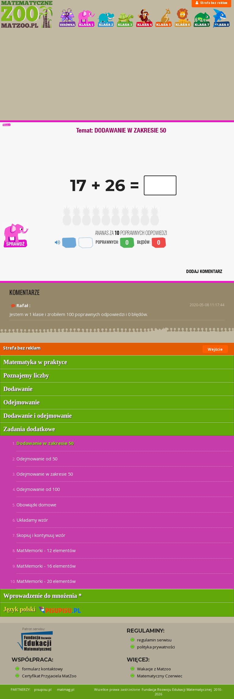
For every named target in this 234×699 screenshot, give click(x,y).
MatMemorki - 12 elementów (46, 550)
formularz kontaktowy (42, 669)
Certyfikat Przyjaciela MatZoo (49, 676)
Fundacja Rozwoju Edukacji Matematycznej (177, 689)
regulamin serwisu (154, 640)
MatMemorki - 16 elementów (46, 566)
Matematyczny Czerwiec (159, 676)
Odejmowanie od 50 (36, 459)
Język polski (42, 609)
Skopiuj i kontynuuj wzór (41, 535)
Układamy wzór (32, 520)
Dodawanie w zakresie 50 (44, 443)
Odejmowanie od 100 (38, 489)
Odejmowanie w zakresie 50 (44, 474)
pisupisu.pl (42, 689)
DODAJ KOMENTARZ (204, 271)
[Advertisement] (117, 74)
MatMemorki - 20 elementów (46, 581)
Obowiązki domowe (36, 505)
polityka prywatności (156, 647)
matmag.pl (65, 689)
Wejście (215, 349)
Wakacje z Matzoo (154, 669)
